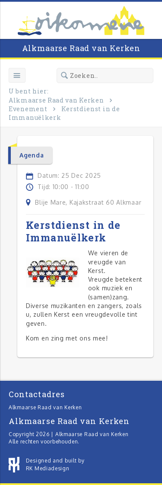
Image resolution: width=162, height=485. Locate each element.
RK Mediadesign (48, 468)
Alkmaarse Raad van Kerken (81, 48)
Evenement (28, 109)
